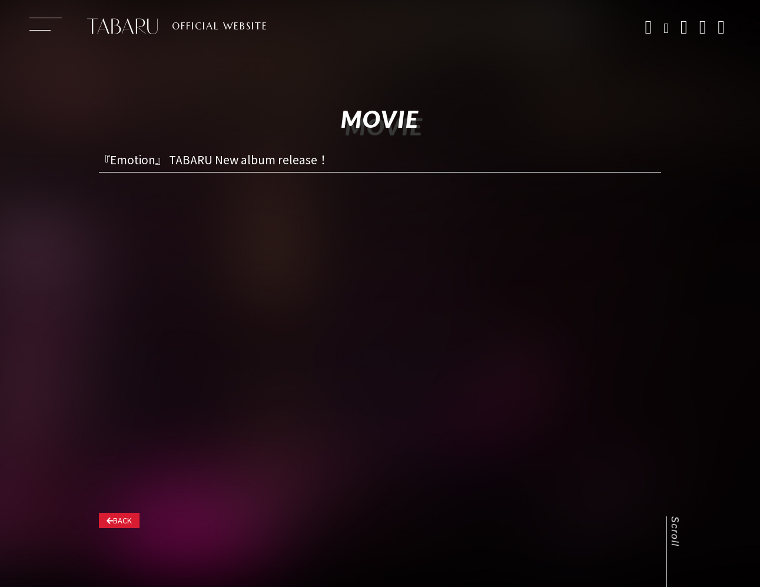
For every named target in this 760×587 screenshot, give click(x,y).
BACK (119, 520)
